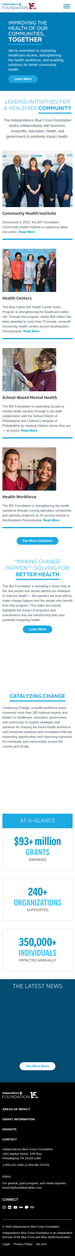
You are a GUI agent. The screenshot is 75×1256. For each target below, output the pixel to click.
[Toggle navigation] (67, 6)
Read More (27, 232)
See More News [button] (37, 1066)
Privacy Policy (23, 1244)
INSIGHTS (9, 1129)
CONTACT (9, 1139)
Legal (6, 1244)
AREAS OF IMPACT (16, 1109)
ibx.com (41, 1244)
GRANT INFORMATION (18, 1119)
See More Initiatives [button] (37, 540)
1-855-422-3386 (13, 1165)
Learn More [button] (23, 79)
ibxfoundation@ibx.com (26, 1187)
